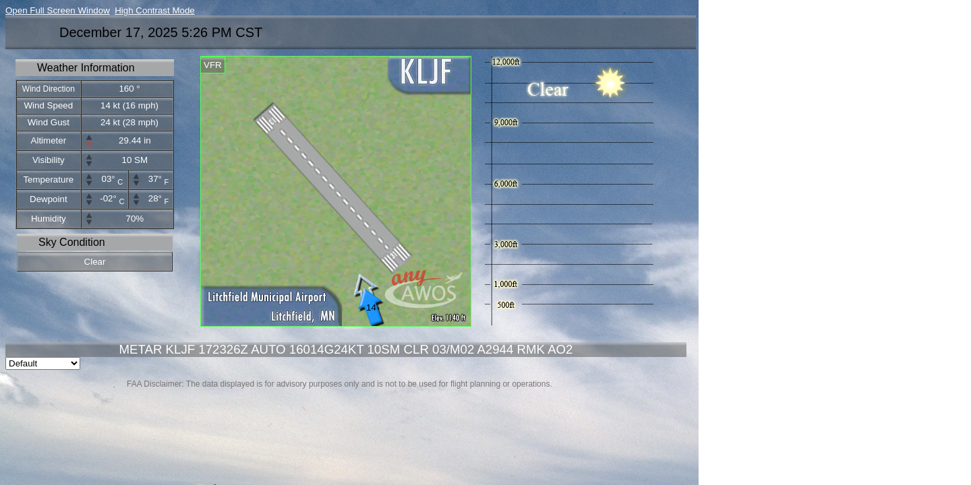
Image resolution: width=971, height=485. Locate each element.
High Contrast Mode (155, 10)
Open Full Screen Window (57, 10)
